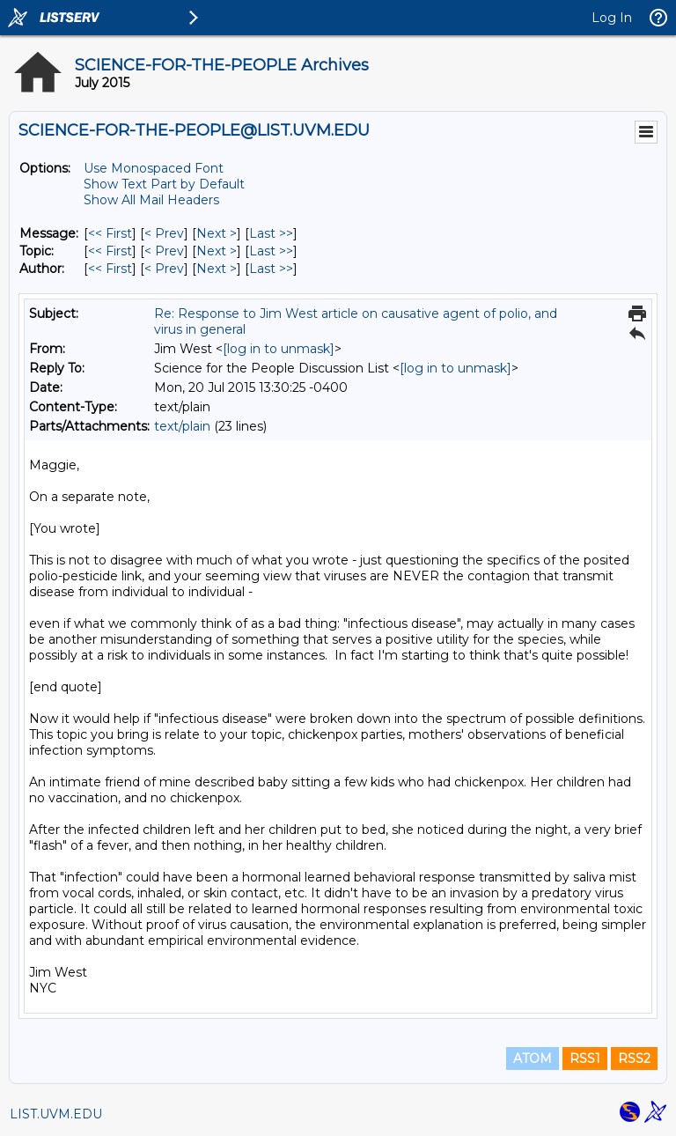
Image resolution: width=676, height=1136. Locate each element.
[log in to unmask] (278, 349)
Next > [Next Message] (216, 233)
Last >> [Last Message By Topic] (271, 251)
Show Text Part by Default (164, 184)
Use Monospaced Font (154, 168)
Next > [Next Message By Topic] (216, 251)
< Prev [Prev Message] (164, 233)
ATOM (532, 1058)
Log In (612, 18)
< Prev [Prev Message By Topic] (164, 251)
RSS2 (634, 1058)
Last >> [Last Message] (271, 233)
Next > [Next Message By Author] (216, 269)
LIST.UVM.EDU (56, 1114)
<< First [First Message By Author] (110, 269)
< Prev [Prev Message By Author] (164, 269)
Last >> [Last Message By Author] (271, 269)
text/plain (182, 426)
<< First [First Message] (110, 233)
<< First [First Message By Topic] (110, 251)
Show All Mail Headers (151, 200)
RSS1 (584, 1058)
